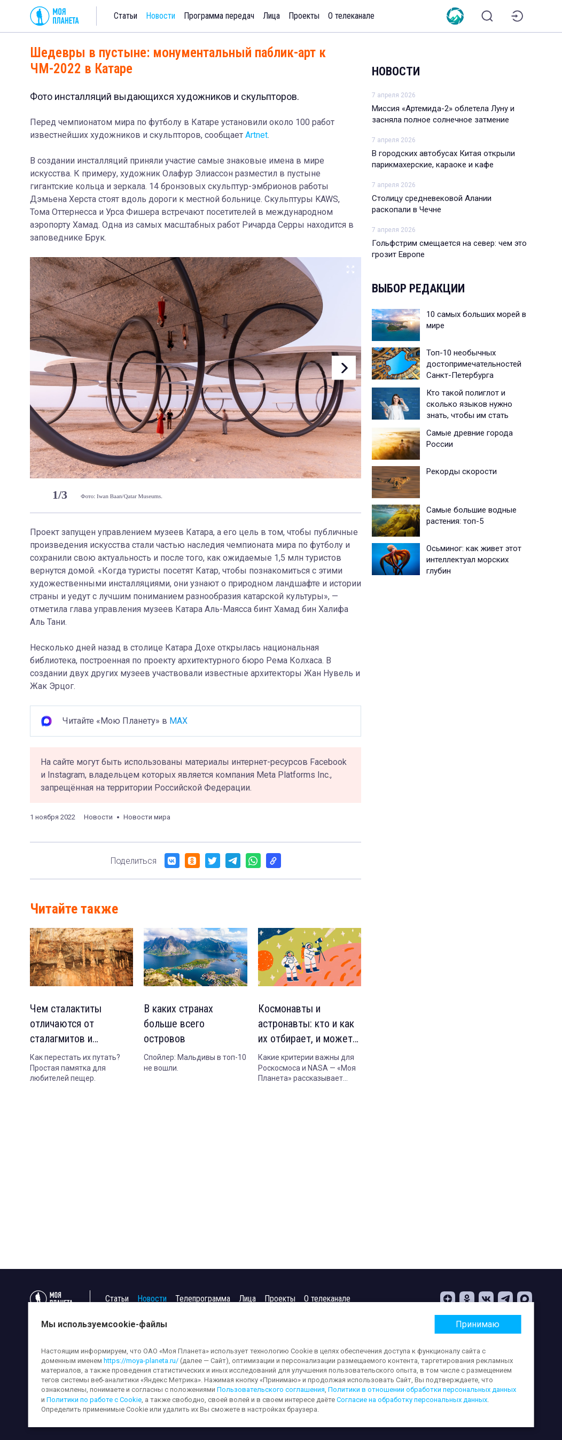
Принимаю (477, 1324)
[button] (344, 368)
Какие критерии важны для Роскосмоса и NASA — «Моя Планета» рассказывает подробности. (307, 1068)
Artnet (256, 135)
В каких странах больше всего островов (178, 1023)
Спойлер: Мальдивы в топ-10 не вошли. (195, 1062)
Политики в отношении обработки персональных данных (422, 1389)
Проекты (303, 16)
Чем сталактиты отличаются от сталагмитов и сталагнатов (66, 1024)
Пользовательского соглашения (271, 1389)
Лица (271, 16)
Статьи (125, 16)
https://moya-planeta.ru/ (141, 1361)
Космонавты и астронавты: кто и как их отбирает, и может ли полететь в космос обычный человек (306, 1024)
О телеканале (351, 16)
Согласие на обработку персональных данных (412, 1400)
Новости (160, 16)
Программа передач (219, 16)
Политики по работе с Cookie (94, 1400)
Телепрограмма (202, 1299)
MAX (178, 721)
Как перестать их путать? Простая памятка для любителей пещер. (75, 1067)
